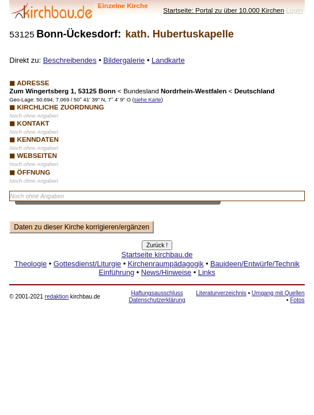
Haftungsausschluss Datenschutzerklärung (156, 296)
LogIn (294, 10)
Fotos (297, 300)
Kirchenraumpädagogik (166, 263)
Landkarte (168, 60)
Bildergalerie (124, 60)
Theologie (30, 263)
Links (206, 272)
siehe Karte (147, 100)
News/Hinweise (166, 272)
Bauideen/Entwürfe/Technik (255, 263)
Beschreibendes (70, 60)
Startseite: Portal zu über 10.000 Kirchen (223, 10)
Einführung (116, 272)
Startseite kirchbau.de (157, 254)
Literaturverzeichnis (221, 293)
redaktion (57, 296)
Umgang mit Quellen (278, 293)
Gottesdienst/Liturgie (87, 263)
